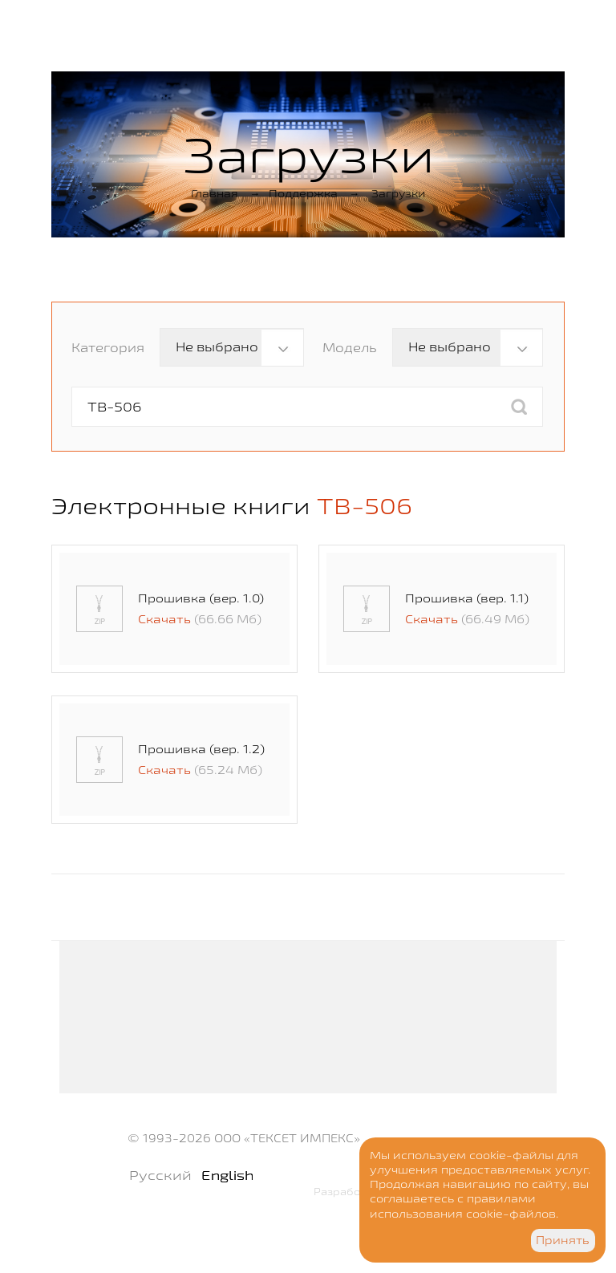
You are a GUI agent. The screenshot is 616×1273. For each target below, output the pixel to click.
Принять (563, 1240)
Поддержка (303, 193)
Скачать (164, 619)
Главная (214, 193)
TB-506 (364, 505)
